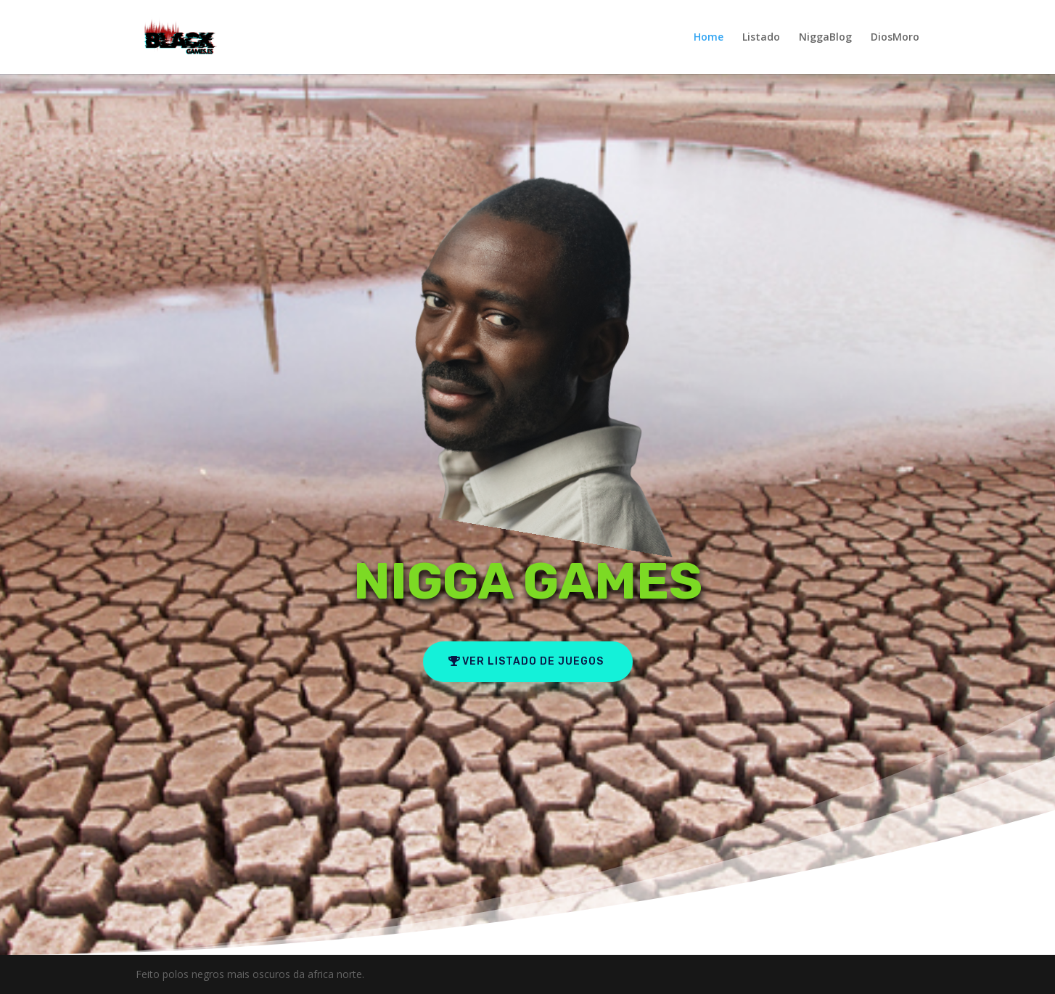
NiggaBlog (825, 38)
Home (708, 38)
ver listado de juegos (533, 661)
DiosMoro (895, 38)
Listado (761, 38)
